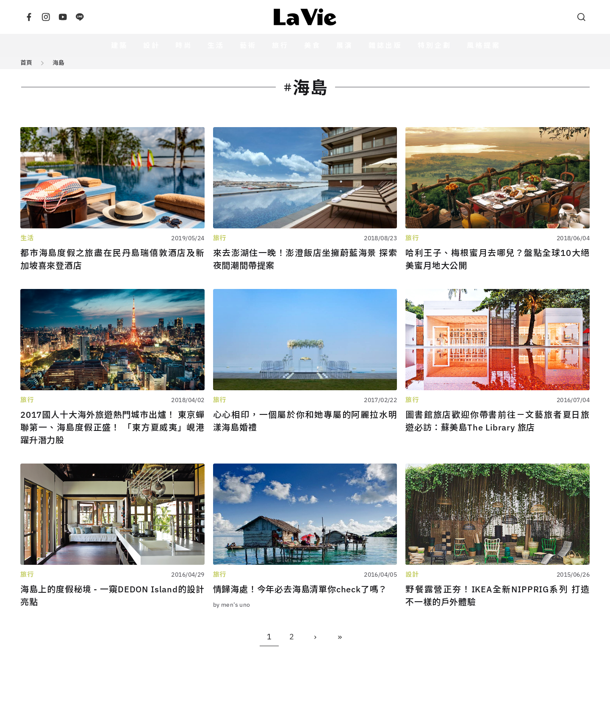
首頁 (26, 63)
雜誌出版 (385, 45)
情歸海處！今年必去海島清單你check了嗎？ (300, 589)
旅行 (280, 45)
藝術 (248, 45)
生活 (216, 45)
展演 (344, 45)
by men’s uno (231, 604)
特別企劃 (435, 45)
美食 (312, 45)
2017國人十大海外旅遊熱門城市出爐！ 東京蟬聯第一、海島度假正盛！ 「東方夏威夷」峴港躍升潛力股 (112, 427)
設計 (151, 45)
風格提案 (484, 45)
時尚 (183, 45)
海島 (58, 63)
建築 (119, 45)
